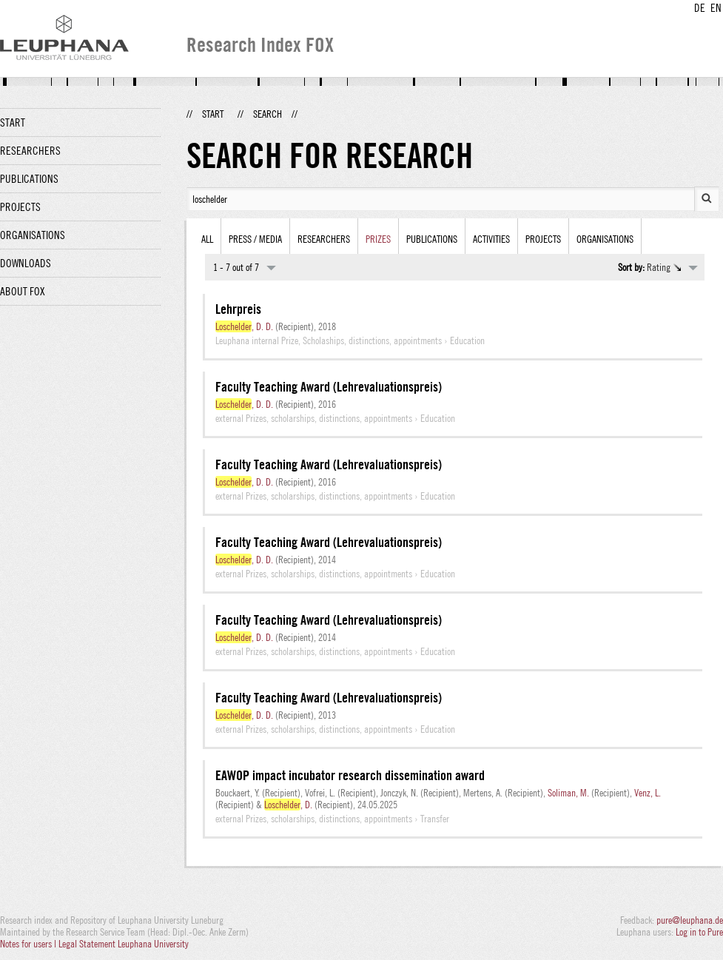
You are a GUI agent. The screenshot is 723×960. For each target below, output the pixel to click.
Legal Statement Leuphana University (123, 944)
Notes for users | (29, 944)
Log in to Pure (699, 932)
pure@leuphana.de (689, 920)
